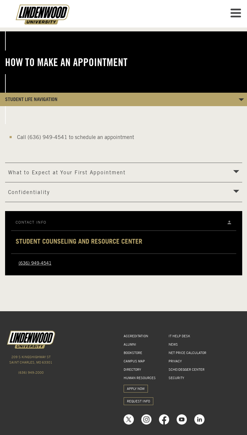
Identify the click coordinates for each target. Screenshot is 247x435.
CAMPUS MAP (134, 361)
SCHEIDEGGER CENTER (186, 369)
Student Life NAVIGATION (31, 99)
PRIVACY (175, 361)
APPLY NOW (136, 389)
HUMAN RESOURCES (140, 378)
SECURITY (176, 378)
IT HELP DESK (179, 336)
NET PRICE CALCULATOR (187, 353)
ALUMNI (130, 344)
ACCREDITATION (136, 336)
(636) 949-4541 (35, 263)
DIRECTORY (132, 369)
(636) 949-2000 (31, 372)
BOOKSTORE (133, 353)
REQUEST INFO (138, 401)
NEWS (173, 344)
